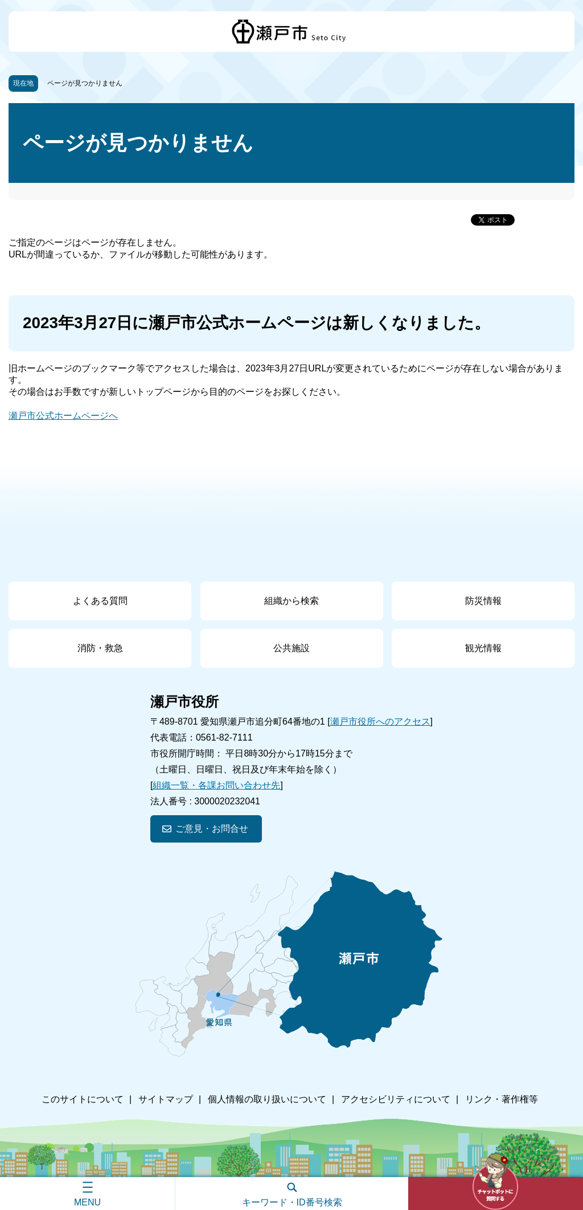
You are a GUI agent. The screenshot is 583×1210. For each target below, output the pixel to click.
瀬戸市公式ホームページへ (63, 415)
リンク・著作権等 (501, 1099)
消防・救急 (100, 648)
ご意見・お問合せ (211, 828)
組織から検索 (291, 601)
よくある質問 (100, 601)
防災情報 (483, 601)
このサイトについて (83, 1099)
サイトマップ (165, 1099)
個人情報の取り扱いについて (267, 1099)
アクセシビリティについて (395, 1099)
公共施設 (291, 648)
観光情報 (483, 648)
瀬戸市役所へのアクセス (380, 721)
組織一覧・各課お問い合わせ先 (216, 785)
